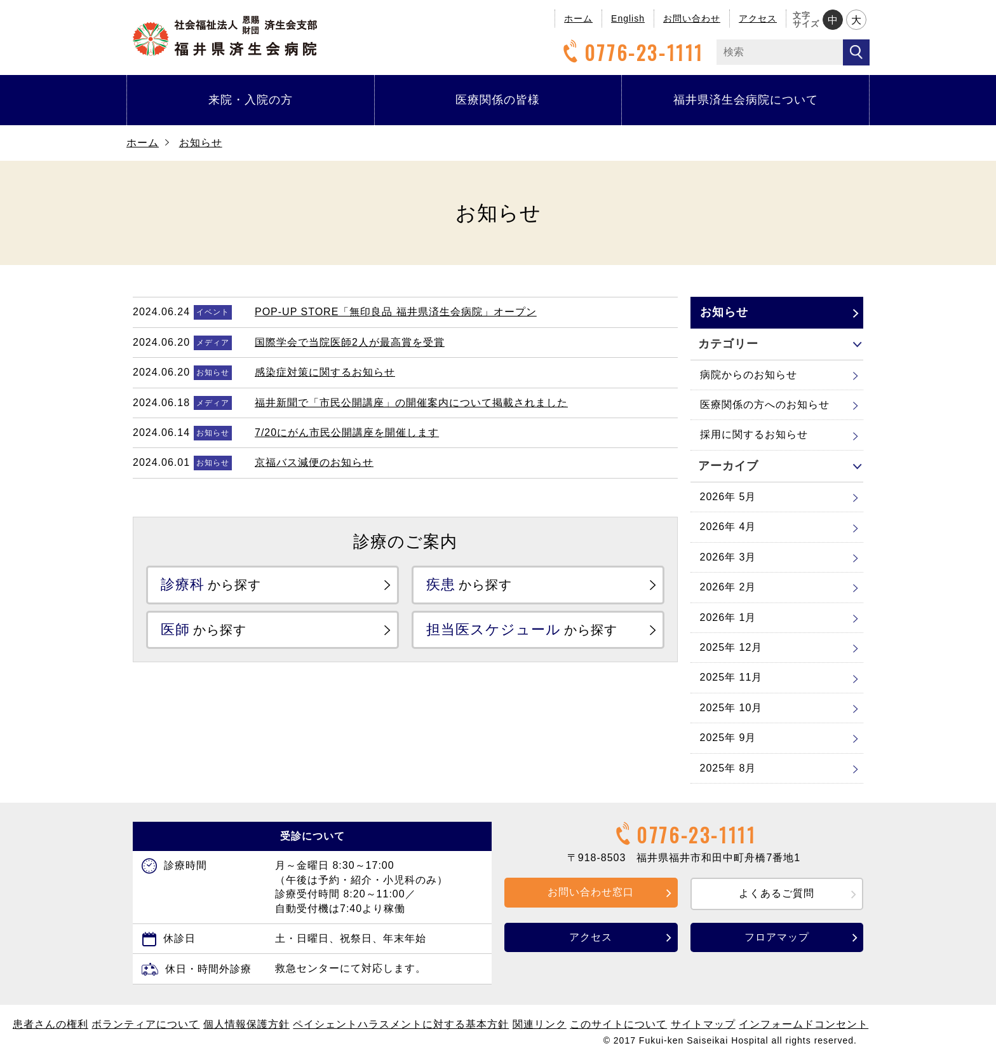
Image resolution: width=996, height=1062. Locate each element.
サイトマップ (703, 1024)
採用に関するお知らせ (754, 434)
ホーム (578, 18)
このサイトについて (618, 1024)
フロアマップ (776, 937)
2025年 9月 (728, 737)
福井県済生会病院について (745, 99)
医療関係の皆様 (497, 99)
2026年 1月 (728, 617)
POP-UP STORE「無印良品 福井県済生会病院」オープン (396, 311)
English (628, 18)
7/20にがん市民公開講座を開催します (347, 432)
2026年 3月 (728, 557)
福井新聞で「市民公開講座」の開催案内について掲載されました (411, 402)
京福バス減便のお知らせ (314, 462)
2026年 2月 (728, 587)
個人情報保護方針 (246, 1024)
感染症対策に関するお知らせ (325, 372)
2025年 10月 (731, 707)
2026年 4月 (728, 526)
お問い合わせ (691, 18)
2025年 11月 (731, 677)
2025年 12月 (731, 647)
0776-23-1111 (631, 52)
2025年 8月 (728, 768)
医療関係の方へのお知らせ (765, 404)
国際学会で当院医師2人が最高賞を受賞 (350, 342)
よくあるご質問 (776, 893)
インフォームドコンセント (803, 1024)
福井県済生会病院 (225, 36)
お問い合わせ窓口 (591, 892)
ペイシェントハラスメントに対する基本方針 (401, 1024)
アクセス (758, 18)
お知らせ (200, 142)
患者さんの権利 (50, 1024)
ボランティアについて (145, 1024)
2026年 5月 (728, 496)
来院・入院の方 (250, 99)
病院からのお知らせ (748, 374)
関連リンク (540, 1024)
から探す (211, 584)
